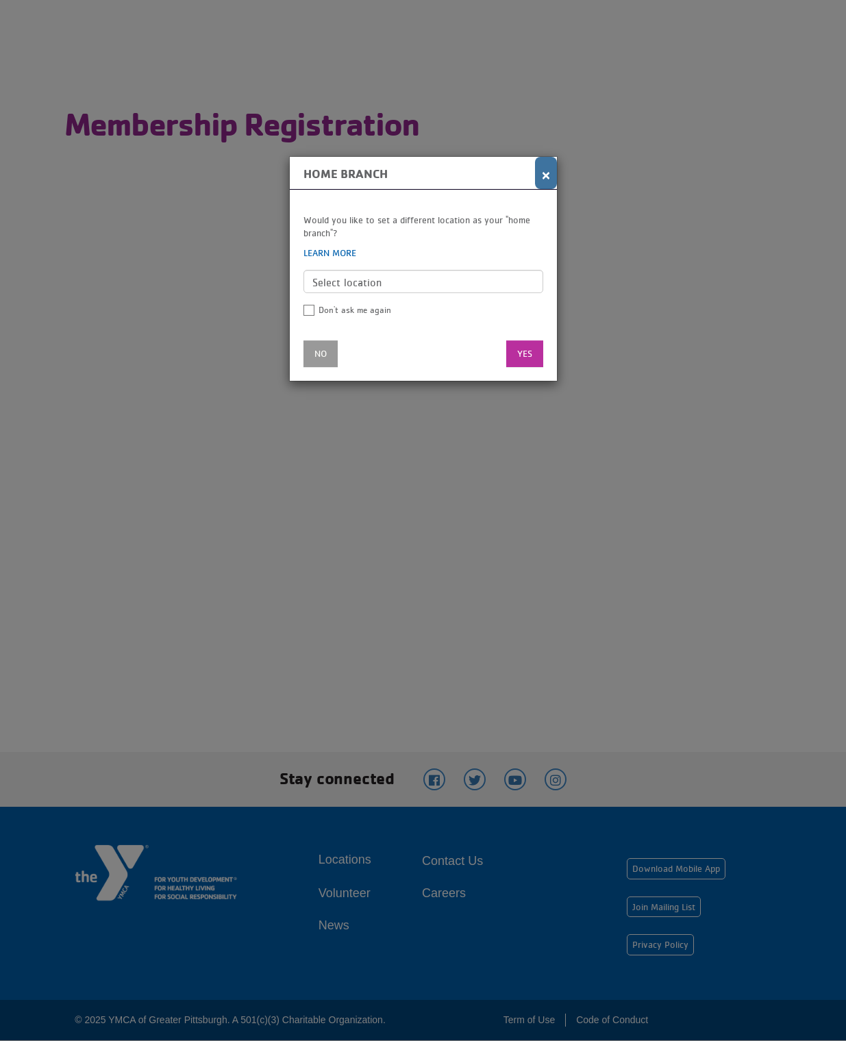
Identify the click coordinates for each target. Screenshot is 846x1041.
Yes (524, 353)
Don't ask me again (355, 310)
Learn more (329, 252)
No (320, 353)
